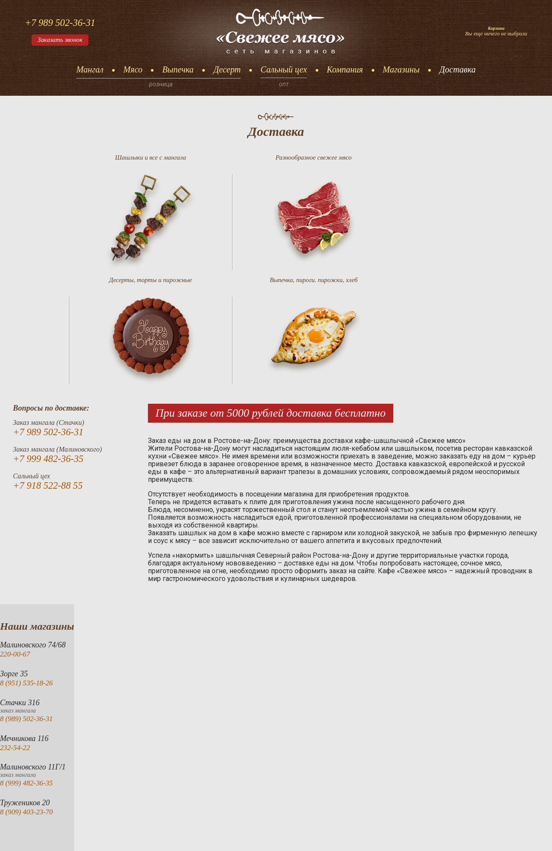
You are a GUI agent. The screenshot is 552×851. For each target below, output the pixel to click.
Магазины (401, 69)
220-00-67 (16, 542)
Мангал (90, 69)
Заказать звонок (62, 40)
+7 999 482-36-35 (51, 347)
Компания (345, 69)
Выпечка (178, 69)
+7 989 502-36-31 (63, 22)
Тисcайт (525, 832)
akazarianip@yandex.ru (287, 832)
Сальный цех (283, 69)
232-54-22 (16, 635)
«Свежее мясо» (84, 832)
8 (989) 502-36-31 (28, 607)
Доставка (457, 69)
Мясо (132, 69)
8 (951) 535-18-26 (28, 571)
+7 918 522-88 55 (50, 374)
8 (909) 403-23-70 (28, 700)
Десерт (227, 69)
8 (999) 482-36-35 (28, 671)
